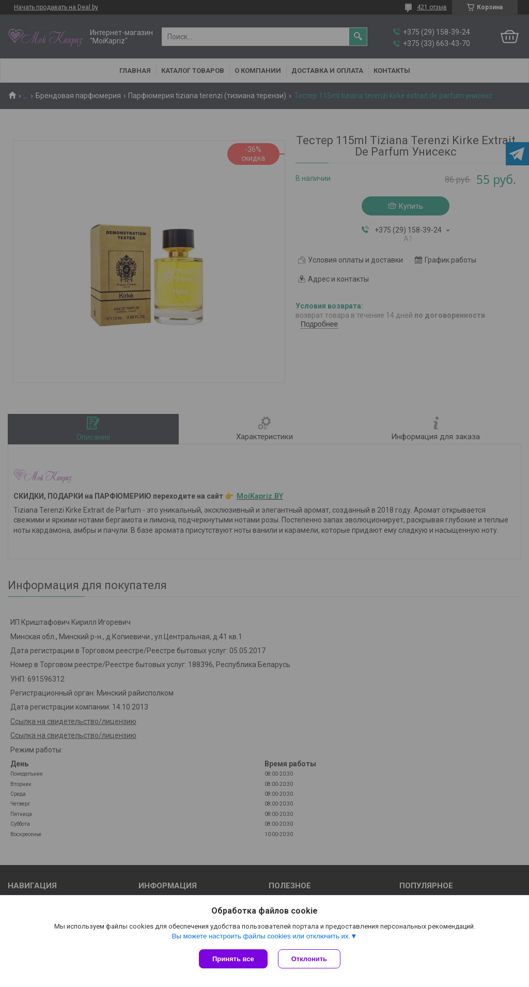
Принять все (233, 959)
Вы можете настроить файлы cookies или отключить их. (261, 936)
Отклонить (309, 959)
